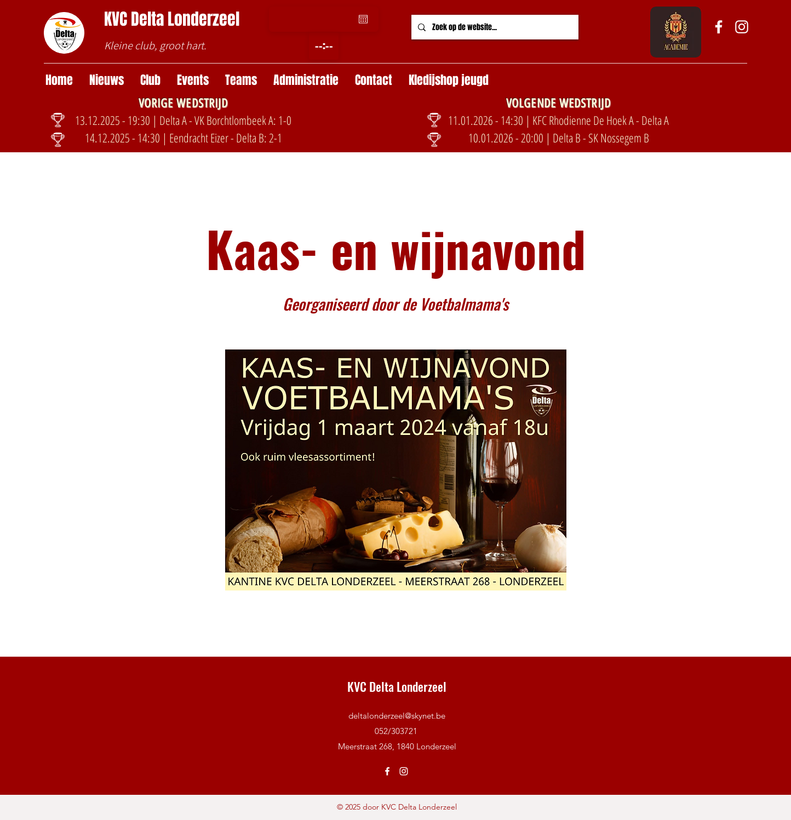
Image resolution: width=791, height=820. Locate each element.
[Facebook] (718, 27)
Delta (149, 19)
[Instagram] (741, 27)
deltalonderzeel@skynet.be (396, 715)
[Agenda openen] (363, 19)
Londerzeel (203, 19)
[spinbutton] (324, 46)
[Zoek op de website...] (493, 27)
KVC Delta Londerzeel (396, 686)
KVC (117, 19)
